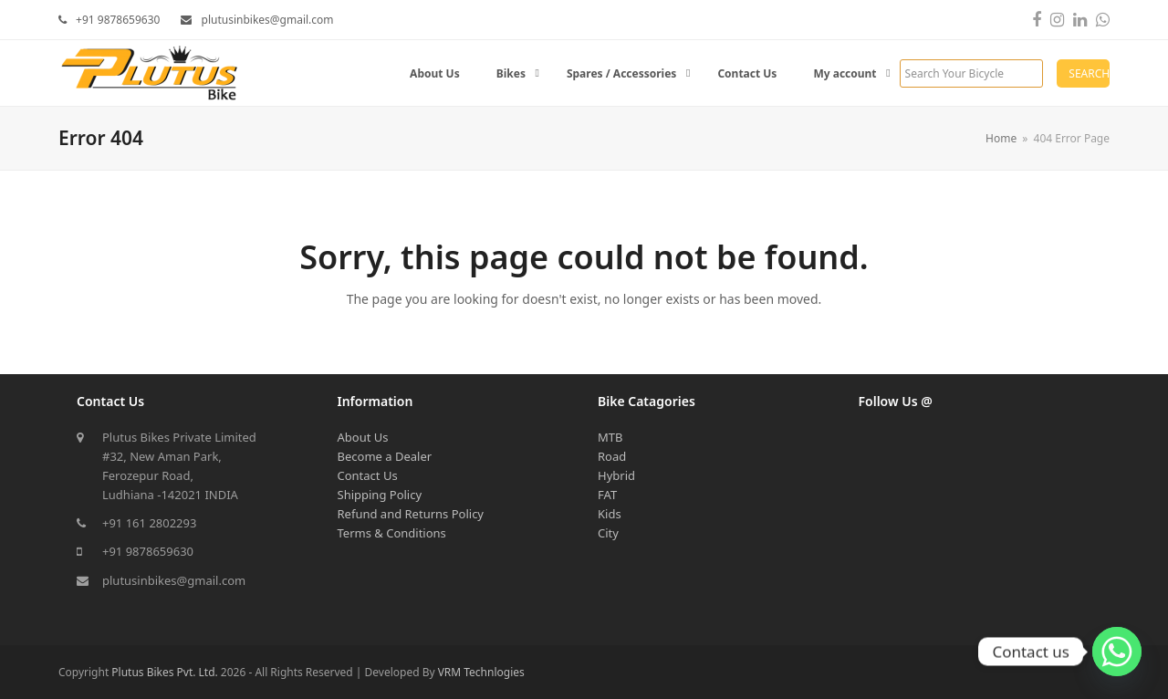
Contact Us (368, 475)
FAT (607, 494)
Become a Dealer (385, 456)
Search (1089, 73)
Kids (609, 514)
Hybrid (616, 475)
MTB (610, 437)
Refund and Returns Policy (411, 514)
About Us (363, 437)
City (608, 533)
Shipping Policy (380, 494)
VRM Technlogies (481, 672)
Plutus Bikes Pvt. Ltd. (164, 672)
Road (612, 456)
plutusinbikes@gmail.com (173, 580)
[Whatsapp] (1117, 651)
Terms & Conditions (392, 533)
